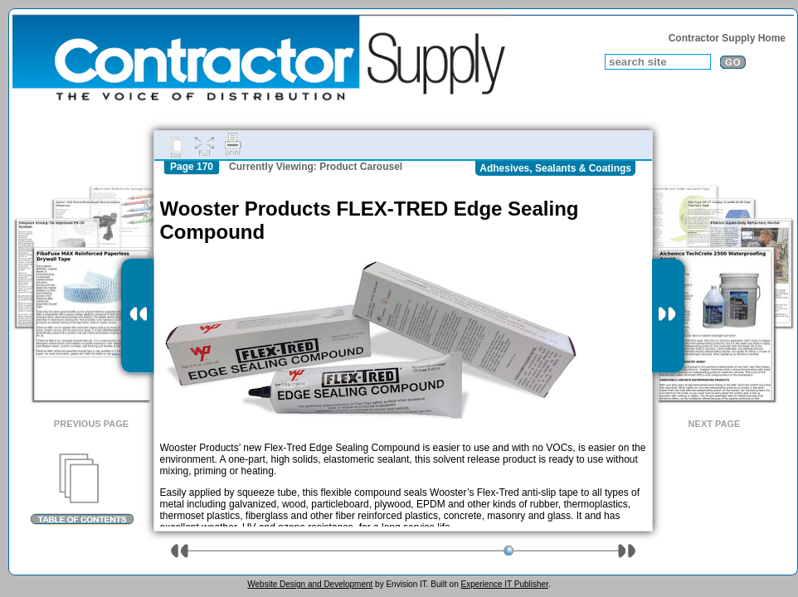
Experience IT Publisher (503, 584)
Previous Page (91, 424)
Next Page (715, 424)
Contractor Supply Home (727, 38)
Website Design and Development (309, 584)
